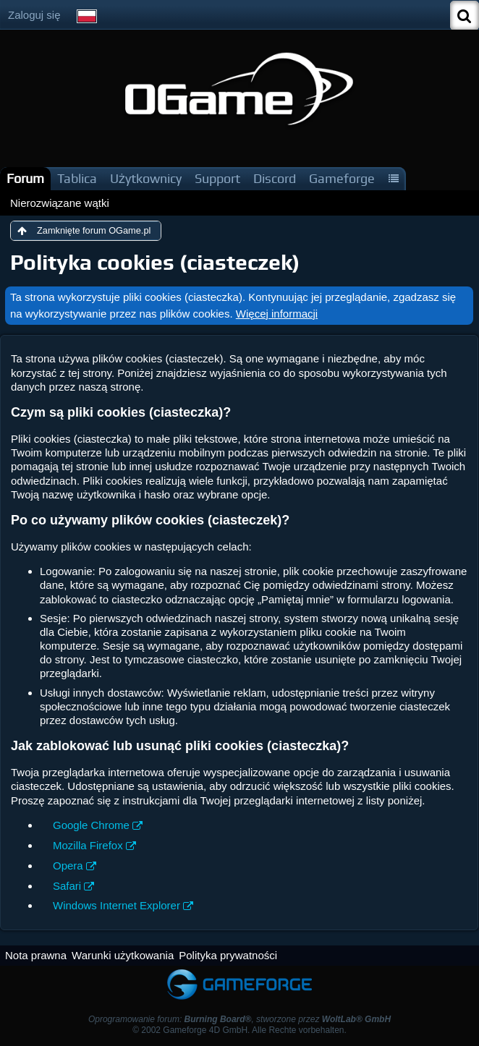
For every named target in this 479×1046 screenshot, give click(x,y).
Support (217, 178)
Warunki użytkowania (123, 955)
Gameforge (342, 178)
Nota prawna (36, 955)
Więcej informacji (277, 313)
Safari (67, 886)
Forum (25, 178)
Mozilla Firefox (88, 845)
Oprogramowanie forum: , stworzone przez (239, 1019)
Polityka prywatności (228, 955)
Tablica (77, 178)
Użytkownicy (146, 178)
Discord (274, 178)
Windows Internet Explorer (116, 905)
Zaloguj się (34, 15)
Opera (68, 865)
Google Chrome (91, 825)
